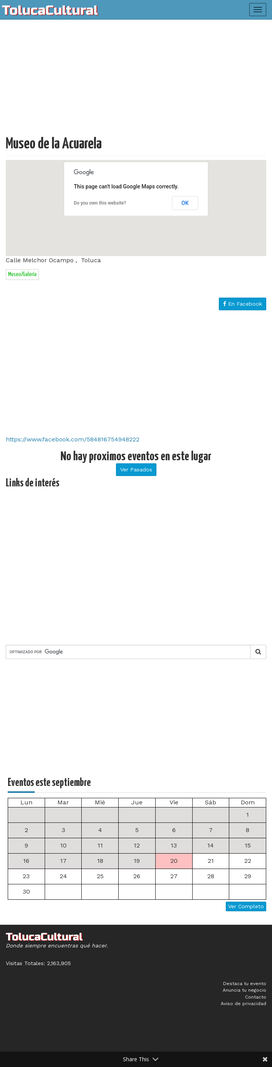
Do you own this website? (100, 203)
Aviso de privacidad (243, 1003)
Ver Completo (246, 906)
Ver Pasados (136, 469)
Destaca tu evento (244, 983)
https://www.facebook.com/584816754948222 (72, 439)
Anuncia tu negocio (244, 990)
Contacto (255, 997)
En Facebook (242, 304)
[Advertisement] (136, 81)
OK (185, 203)
